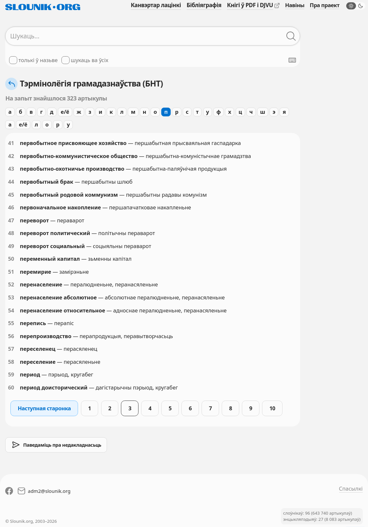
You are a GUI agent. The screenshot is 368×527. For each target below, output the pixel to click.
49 (11, 246)
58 (11, 361)
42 (11, 156)
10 (272, 408)
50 (11, 258)
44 (11, 181)
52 (11, 284)
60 (11, 387)
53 (11, 297)
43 (11, 168)
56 (11, 336)
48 (11, 233)
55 (11, 323)
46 (11, 207)
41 (11, 143)
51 (11, 271)
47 (11, 220)
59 (11, 374)
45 (11, 194)
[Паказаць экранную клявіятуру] (292, 60)
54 (11, 310)
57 (11, 348)
